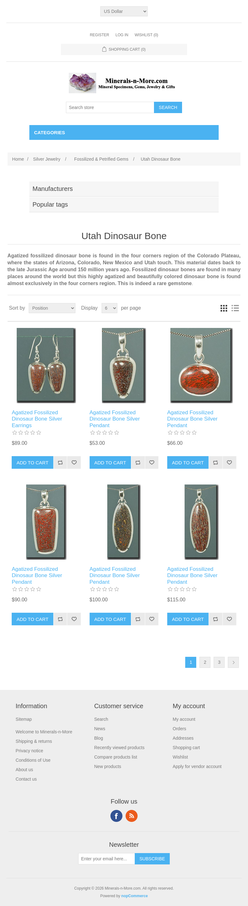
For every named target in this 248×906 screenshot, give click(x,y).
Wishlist (180, 757)
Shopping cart (186, 747)
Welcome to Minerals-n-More (44, 731)
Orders (179, 728)
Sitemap (24, 719)
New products (107, 766)
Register (99, 35)
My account (184, 719)
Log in (121, 35)
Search (101, 719)
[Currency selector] (123, 11)
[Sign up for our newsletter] (106, 858)
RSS (132, 816)
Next (233, 662)
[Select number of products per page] (109, 308)
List (235, 308)
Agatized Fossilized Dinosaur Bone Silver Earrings (37, 419)
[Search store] (110, 107)
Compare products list (115, 757)
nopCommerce (134, 896)
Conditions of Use (33, 760)
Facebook (116, 816)
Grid (223, 308)
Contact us (26, 779)
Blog (98, 738)
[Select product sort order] (52, 308)
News (99, 728)
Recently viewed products (119, 747)
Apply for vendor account (197, 766)
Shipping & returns (34, 741)
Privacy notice (29, 750)
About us (24, 769)
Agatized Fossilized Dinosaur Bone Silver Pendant (115, 419)
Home (18, 159)
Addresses (183, 738)
